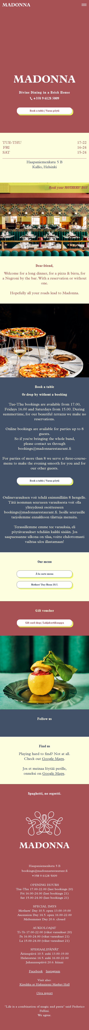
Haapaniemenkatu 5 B (44, 866)
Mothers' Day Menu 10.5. (44, 584)
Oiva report (44, 993)
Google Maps (53, 759)
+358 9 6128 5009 (46, 99)
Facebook (36, 971)
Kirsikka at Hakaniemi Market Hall (44, 984)
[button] (84, 5)
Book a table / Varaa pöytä (44, 111)
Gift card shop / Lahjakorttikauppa (44, 623)
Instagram (53, 971)
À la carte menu (44, 574)
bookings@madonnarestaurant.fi (45, 871)
